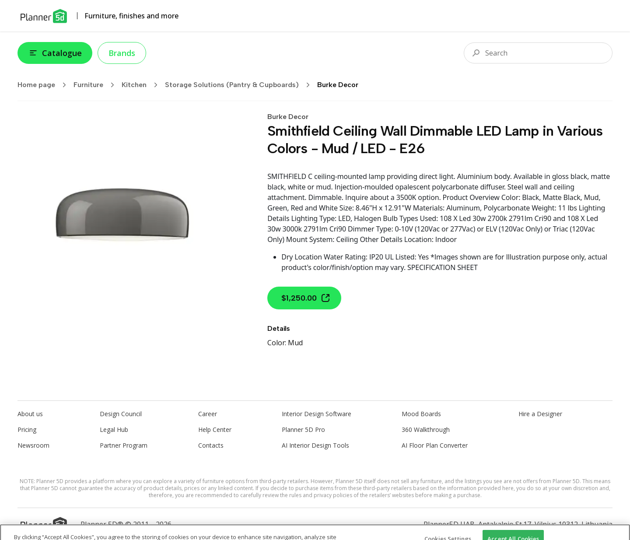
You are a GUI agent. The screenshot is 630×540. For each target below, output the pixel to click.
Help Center (214, 429)
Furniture (97, 84)
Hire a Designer (540, 414)
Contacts (211, 445)
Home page (45, 84)
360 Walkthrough (426, 429)
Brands (121, 53)
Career (207, 414)
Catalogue (55, 53)
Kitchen (142, 84)
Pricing (27, 429)
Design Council (121, 414)
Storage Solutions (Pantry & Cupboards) (240, 84)
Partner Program (123, 445)
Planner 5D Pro (303, 429)
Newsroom (33, 445)
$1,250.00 (306, 298)
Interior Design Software (316, 414)
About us (30, 414)
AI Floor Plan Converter (435, 445)
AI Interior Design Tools (315, 445)
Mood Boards (421, 414)
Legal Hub (114, 429)
